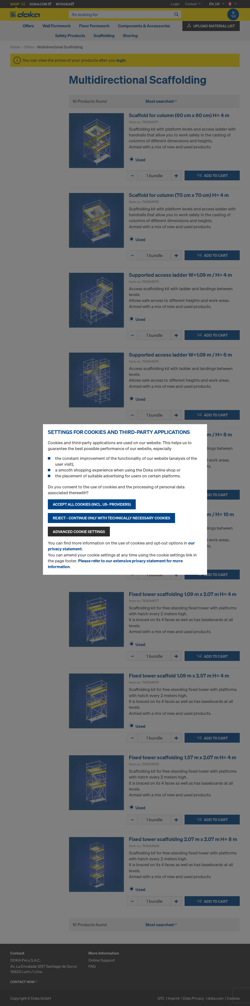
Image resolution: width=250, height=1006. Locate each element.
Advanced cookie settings (79, 531)
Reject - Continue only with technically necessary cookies (111, 517)
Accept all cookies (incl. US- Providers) (92, 504)
